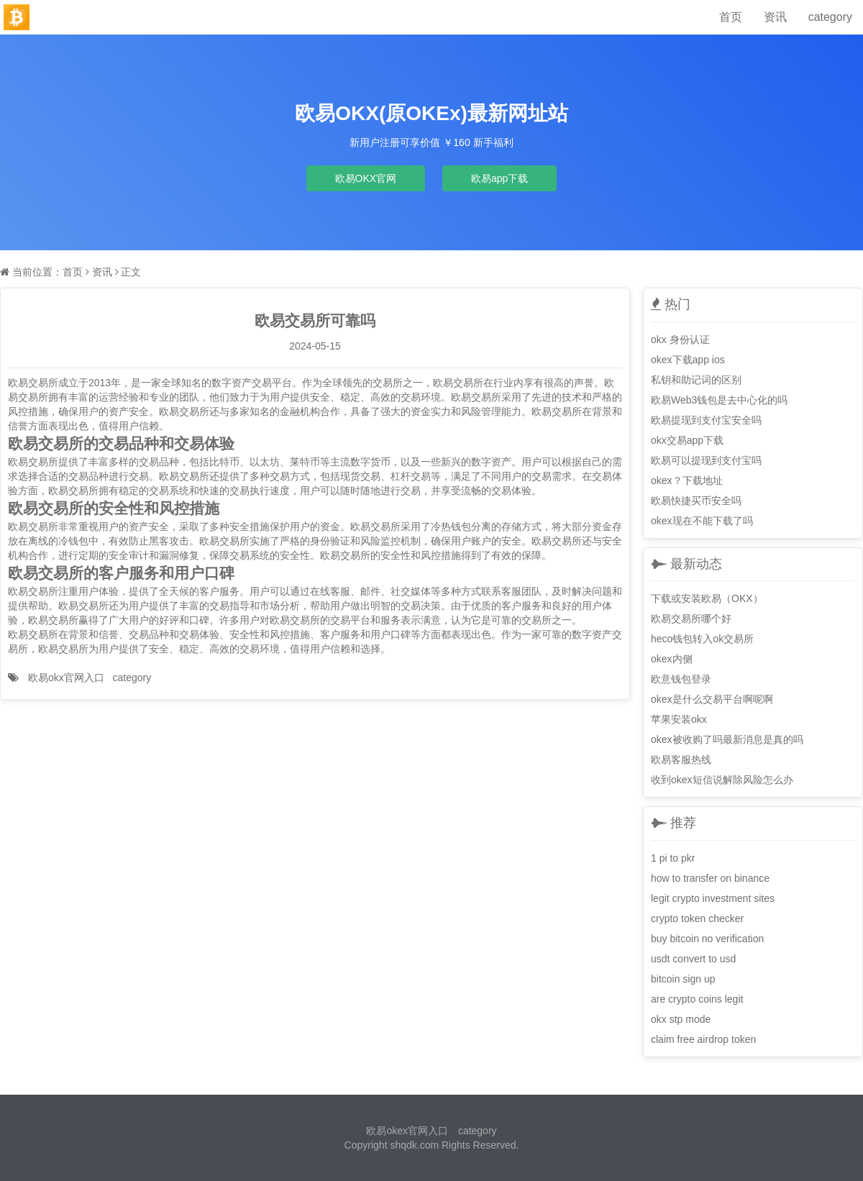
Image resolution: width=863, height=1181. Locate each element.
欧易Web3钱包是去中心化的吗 (719, 400)
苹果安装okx (679, 719)
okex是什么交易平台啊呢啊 (712, 699)
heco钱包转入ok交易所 (702, 638)
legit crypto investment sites (713, 898)
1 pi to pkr (673, 858)
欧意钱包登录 (681, 679)
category (830, 17)
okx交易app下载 (687, 440)
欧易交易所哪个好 (691, 618)
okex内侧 (672, 659)
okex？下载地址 (687, 480)
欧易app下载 (499, 178)
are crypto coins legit (697, 999)
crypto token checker (697, 918)
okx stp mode (681, 1019)
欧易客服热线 (681, 759)
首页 (730, 17)
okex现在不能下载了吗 (702, 520)
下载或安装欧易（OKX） (707, 598)
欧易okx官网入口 (66, 677)
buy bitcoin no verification (707, 938)
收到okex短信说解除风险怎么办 (722, 779)
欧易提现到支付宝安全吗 (706, 420)
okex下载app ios (688, 359)
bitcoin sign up (683, 979)
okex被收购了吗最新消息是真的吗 (727, 739)
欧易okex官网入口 (407, 1130)
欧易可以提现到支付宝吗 (706, 460)
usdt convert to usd (693, 959)
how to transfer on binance (710, 878)
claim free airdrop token (703, 1039)
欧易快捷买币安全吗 (696, 500)
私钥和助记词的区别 (696, 380)
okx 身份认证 (680, 339)
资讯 (775, 17)
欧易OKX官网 (366, 178)
